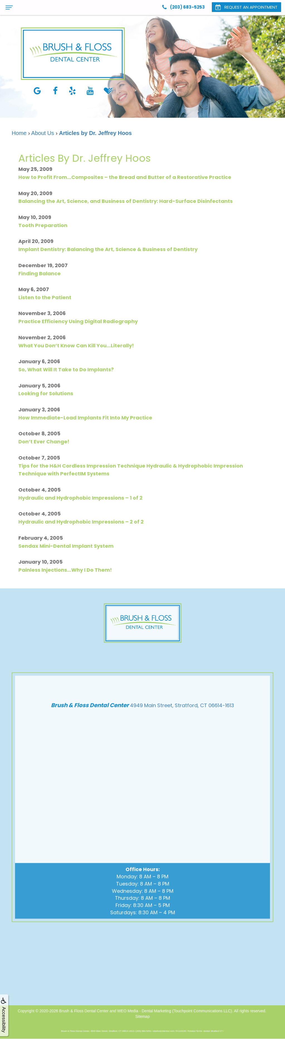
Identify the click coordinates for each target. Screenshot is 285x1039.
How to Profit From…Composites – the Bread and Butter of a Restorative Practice (124, 177)
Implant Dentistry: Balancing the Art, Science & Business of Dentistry (108, 249)
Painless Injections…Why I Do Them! (65, 569)
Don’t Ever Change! (43, 441)
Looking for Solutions (45, 393)
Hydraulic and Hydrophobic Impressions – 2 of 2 (81, 521)
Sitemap (142, 1016)
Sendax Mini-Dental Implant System (66, 545)
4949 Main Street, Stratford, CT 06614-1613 (182, 731)
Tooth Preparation (42, 225)
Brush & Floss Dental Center (84, 1011)
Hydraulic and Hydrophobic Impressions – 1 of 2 (80, 497)
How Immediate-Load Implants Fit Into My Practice (85, 417)
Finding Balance (39, 273)
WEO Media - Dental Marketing (144, 1011)
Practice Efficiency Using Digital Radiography (78, 321)
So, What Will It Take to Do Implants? (66, 369)
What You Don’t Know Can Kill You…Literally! (76, 345)
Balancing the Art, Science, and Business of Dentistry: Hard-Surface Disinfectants (125, 201)
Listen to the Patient (44, 297)
